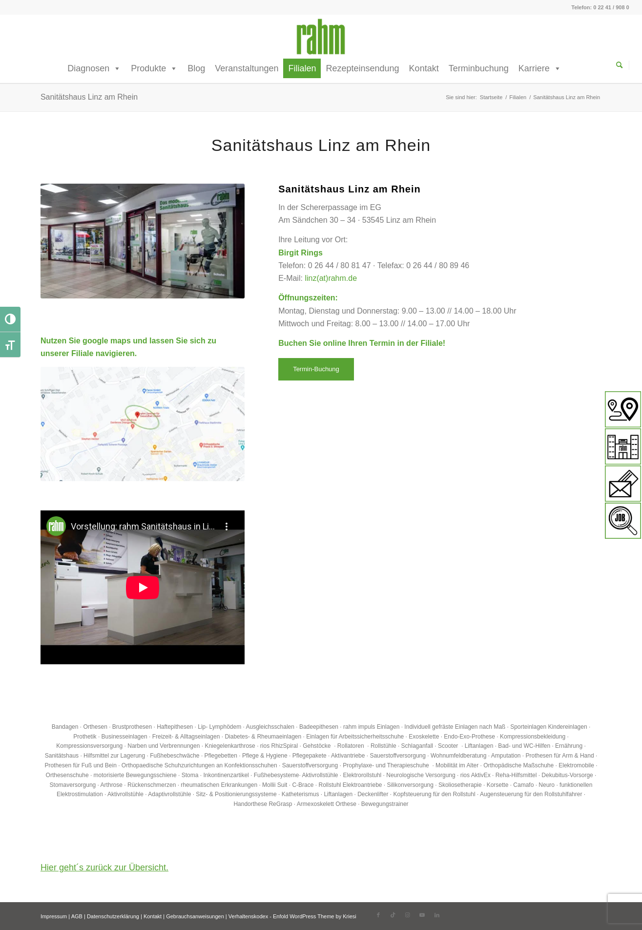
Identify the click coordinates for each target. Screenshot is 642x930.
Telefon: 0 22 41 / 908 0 (600, 7)
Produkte (154, 68)
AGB (77, 916)
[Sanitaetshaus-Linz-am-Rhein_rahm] (143, 424)
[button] (21, 908)
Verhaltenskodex (248, 916)
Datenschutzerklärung (113, 916)
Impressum (54, 916)
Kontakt (424, 68)
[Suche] (622, 65)
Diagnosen (94, 68)
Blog (196, 68)
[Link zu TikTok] (393, 915)
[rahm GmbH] (321, 37)
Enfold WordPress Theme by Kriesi (314, 916)
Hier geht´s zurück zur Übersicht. (104, 867)
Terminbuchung (479, 68)
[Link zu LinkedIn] (437, 915)
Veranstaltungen (246, 68)
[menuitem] (622, 66)
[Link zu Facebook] (378, 915)
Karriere (539, 68)
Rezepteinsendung (362, 68)
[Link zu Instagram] (407, 915)
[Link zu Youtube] (422, 915)
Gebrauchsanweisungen (195, 916)
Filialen (302, 68)
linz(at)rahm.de (331, 278)
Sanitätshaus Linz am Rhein (89, 97)
